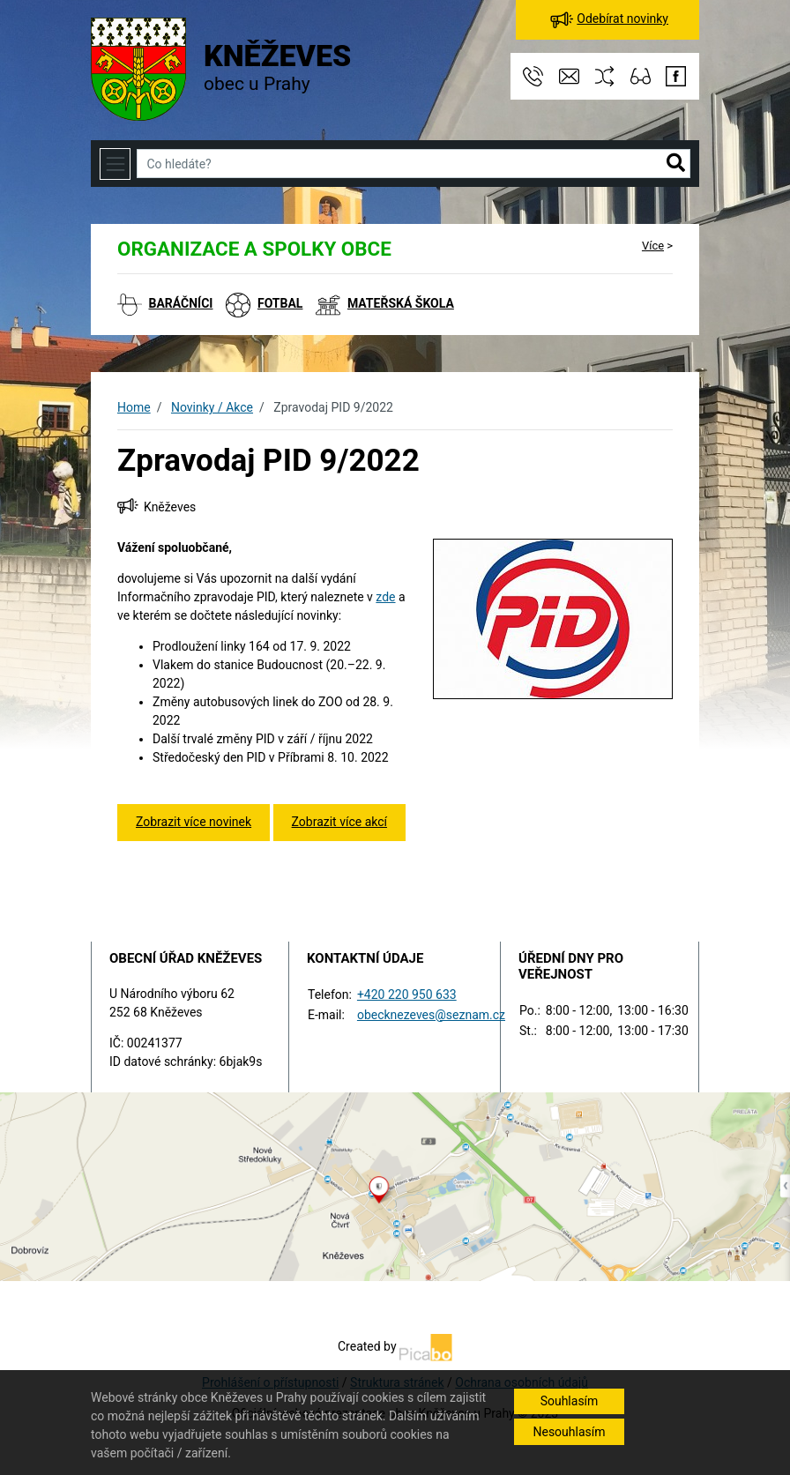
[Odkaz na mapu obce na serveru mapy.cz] (395, 1185)
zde (385, 597)
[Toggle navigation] (115, 163)
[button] (676, 164)
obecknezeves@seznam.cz (431, 1015)
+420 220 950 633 (407, 994)
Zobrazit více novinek (193, 822)
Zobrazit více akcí (339, 822)
